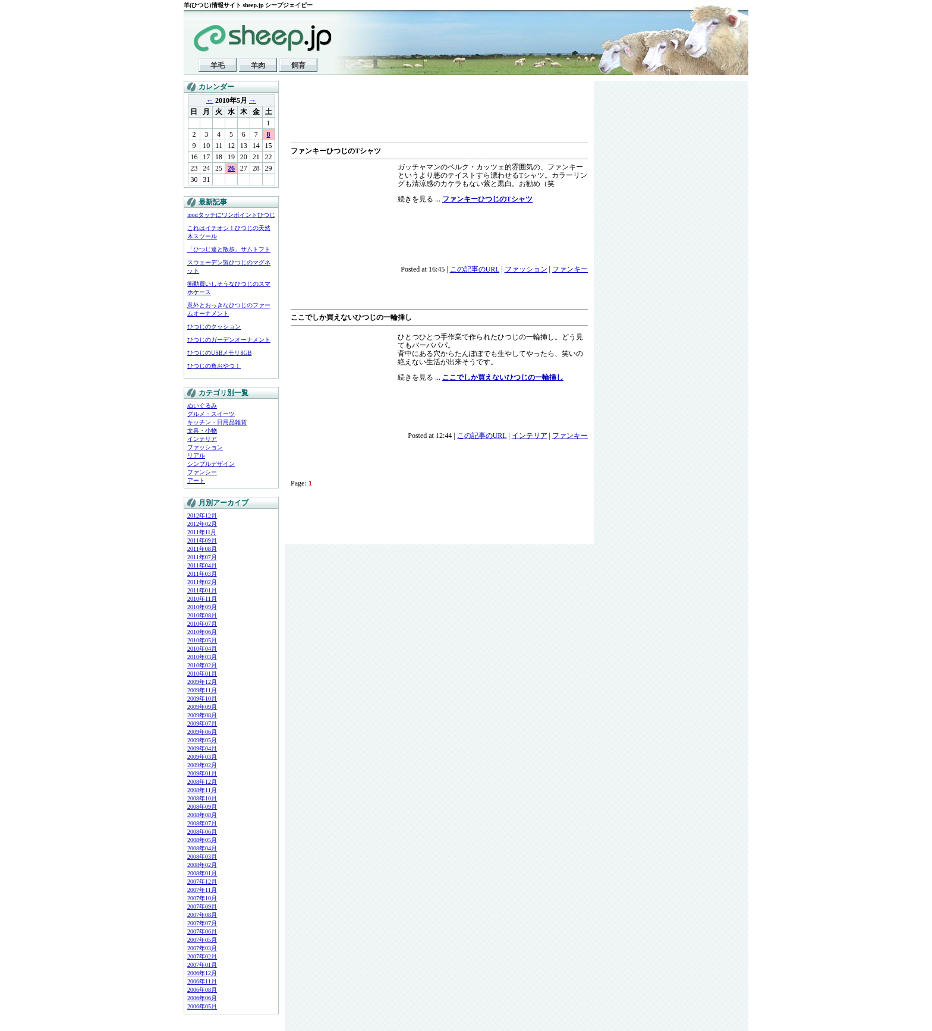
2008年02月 (202, 865)
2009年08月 (202, 715)
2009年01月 (202, 773)
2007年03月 (202, 948)
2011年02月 (202, 582)
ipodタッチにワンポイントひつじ (231, 215)
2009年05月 (202, 740)
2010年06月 (202, 632)
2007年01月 (202, 964)
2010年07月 (202, 623)
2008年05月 (202, 840)
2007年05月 (202, 940)
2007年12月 (202, 881)
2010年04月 (202, 648)
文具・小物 (202, 430)
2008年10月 (202, 798)
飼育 (298, 65)
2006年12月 (202, 973)
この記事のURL (475, 269)
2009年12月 (202, 682)
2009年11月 (202, 690)
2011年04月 (202, 565)
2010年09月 (202, 607)
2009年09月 (202, 707)
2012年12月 (202, 515)
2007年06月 (202, 931)
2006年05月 (202, 1006)
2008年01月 (202, 873)
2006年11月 (202, 981)
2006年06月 (202, 998)
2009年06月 (202, 732)
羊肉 (258, 65)
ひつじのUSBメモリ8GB (219, 352)
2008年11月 (202, 790)
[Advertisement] (430, 113)
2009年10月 (202, 698)
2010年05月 (202, 640)
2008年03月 (202, 856)
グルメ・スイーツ (211, 414)
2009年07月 (202, 723)
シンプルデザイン (211, 464)
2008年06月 (202, 831)
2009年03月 (202, 756)
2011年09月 (202, 540)
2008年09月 (202, 806)
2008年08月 (202, 815)
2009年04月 (202, 748)
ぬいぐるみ (202, 405)
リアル (196, 455)
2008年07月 (202, 823)
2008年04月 (202, 848)
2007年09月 (202, 906)
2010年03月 (202, 657)
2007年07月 (202, 923)
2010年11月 (202, 598)
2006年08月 (202, 989)
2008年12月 (202, 781)
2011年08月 (202, 549)
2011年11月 (201, 532)
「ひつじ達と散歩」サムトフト (228, 249)
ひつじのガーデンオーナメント (228, 339)
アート (196, 480)
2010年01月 (202, 673)
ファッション (205, 447)
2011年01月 (202, 590)
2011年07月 (202, 557)
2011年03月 (202, 573)
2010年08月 (202, 615)
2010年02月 (202, 665)
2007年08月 (202, 915)
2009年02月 (202, 765)
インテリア (202, 439)
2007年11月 (202, 890)
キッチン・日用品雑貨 (217, 422)
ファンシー (202, 472)
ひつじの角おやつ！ (214, 365)
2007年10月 (202, 898)
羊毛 (217, 65)
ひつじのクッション (214, 326)
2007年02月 (202, 956)
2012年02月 (202, 524)
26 (231, 168)
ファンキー (570, 269)
